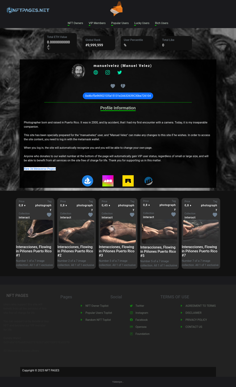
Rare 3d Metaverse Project (40, 168)
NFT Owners (75, 23)
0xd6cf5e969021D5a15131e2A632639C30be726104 (118, 95)
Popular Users (120, 23)
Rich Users (161, 23)
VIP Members (97, 23)
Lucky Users (141, 23)
